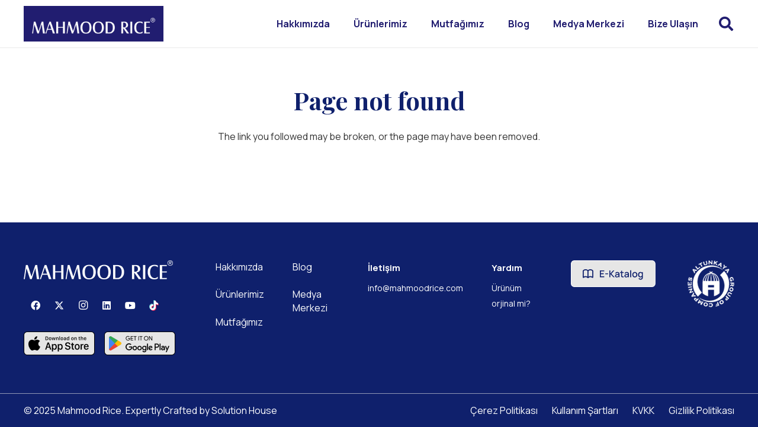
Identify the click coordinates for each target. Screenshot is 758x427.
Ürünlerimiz (240, 294)
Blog (302, 266)
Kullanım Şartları (585, 410)
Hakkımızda (239, 266)
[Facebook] (35, 305)
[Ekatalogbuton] (613, 273)
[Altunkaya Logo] (711, 283)
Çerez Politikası (504, 410)
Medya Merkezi (310, 301)
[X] (59, 305)
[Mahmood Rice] (93, 24)
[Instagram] (83, 305)
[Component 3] (139, 343)
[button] (725, 24)
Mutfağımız (239, 322)
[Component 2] (59, 343)
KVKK (643, 410)
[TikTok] (154, 305)
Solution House (244, 410)
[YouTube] (130, 305)
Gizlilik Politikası (701, 410)
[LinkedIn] (106, 305)
